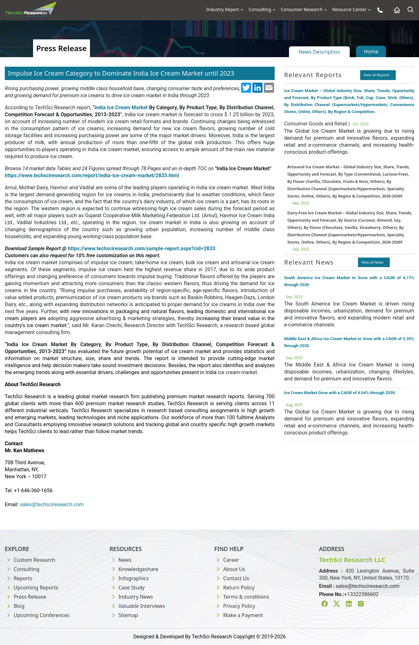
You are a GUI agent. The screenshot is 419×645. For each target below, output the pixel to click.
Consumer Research (302, 9)
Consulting (260, 9)
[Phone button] (378, 10)
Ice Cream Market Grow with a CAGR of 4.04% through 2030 (339, 392)
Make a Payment (238, 615)
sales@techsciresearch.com (368, 586)
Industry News (131, 596)
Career (226, 559)
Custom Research (30, 559)
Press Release (25, 596)
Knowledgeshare (134, 569)
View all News (372, 262)
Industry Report (222, 9)
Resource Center (349, 9)
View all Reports (376, 74)
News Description (319, 51)
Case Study (127, 587)
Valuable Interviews (137, 605)
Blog (14, 605)
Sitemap (124, 615)
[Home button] (395, 10)
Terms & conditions (241, 596)
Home (371, 51)
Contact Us (231, 578)
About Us (229, 569)
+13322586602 (361, 594)
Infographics (129, 578)
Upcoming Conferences (37, 615)
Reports (18, 578)
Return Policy (234, 587)
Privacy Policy (234, 605)
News (121, 559)
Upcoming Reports (31, 587)
